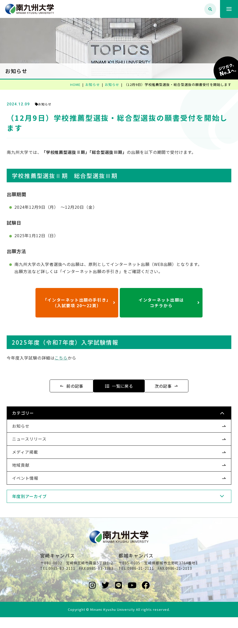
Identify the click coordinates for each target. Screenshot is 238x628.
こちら (70, 358)
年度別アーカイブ (38, 496)
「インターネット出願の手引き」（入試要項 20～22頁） (79, 302)
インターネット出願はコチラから (169, 302)
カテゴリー (32, 413)
